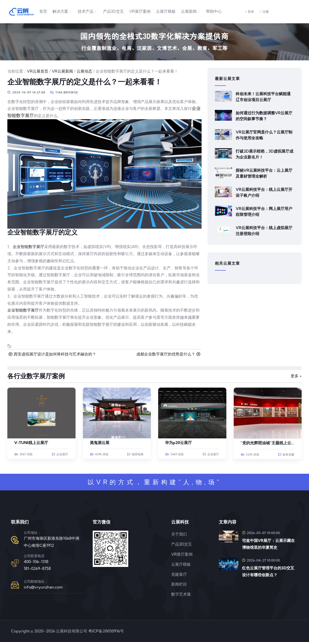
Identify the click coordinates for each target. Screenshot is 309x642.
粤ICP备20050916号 (106, 631)
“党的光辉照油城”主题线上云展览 (270, 442)
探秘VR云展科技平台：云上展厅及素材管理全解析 (264, 173)
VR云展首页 (37, 71)
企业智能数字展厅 (28, 246)
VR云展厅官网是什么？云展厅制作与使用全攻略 (264, 135)
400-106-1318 (36, 561)
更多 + (296, 375)
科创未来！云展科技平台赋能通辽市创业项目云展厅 (263, 96)
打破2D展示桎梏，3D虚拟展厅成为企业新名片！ (264, 154)
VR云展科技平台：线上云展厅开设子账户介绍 (264, 192)
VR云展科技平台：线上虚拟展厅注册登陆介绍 (264, 230)
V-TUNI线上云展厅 (31, 442)
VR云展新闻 (62, 71)
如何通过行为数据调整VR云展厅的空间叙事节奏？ (264, 115)
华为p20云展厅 (178, 442)
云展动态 (84, 71)
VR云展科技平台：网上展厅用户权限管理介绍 (264, 211)
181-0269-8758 (37, 568)
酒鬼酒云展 (99, 442)
